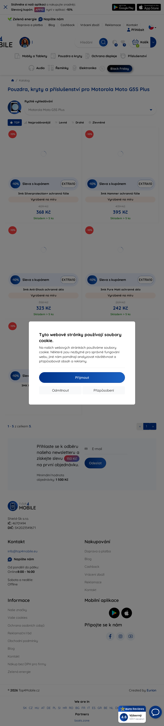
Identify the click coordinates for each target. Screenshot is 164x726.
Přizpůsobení (104, 390)
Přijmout (82, 377)
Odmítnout (60, 390)
